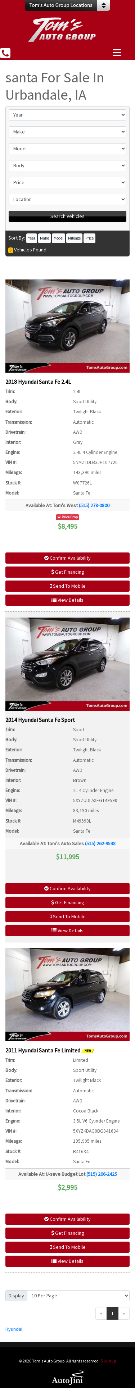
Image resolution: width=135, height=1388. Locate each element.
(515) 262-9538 (100, 843)
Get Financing (67, 572)
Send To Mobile (68, 586)
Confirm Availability (67, 558)
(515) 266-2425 (101, 1174)
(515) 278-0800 (94, 505)
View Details (67, 600)
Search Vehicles (67, 216)
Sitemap (108, 1361)
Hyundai (13, 1329)
